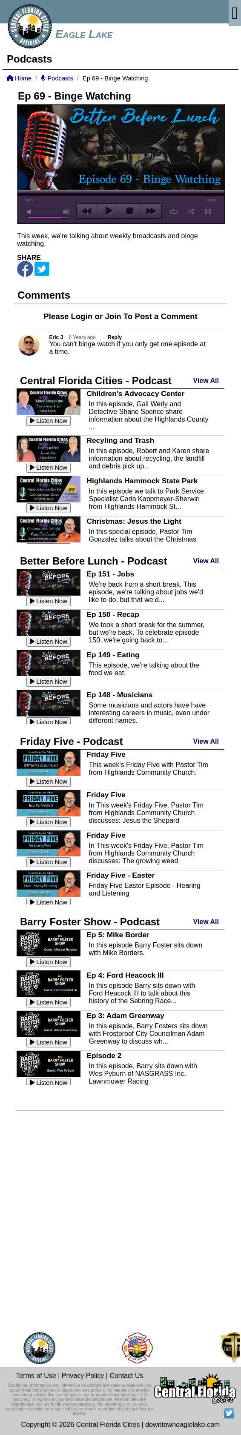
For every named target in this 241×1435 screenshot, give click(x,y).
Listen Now (48, 420)
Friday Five (106, 754)
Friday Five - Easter (120, 875)
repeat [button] (174, 211)
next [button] (151, 211)
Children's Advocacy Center (135, 393)
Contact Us (126, 1375)
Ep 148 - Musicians (119, 694)
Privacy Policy (83, 1375)
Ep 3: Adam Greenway (125, 1015)
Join (113, 316)
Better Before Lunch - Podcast (93, 561)
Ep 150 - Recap (112, 614)
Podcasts (57, 78)
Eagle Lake (83, 34)
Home (19, 78)
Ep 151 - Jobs (110, 574)
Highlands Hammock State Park (142, 480)
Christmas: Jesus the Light (133, 521)
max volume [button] (66, 211)
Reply (115, 337)
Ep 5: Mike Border (117, 934)
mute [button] (30, 211)
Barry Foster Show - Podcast (90, 921)
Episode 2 (103, 1055)
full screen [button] (208, 211)
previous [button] (87, 211)
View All (206, 380)
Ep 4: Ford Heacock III (125, 975)
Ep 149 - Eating (112, 654)
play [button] (108, 211)
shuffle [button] (191, 211)
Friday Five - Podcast (71, 741)
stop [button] (129, 211)
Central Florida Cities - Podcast (96, 380)
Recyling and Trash (120, 440)
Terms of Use (36, 1375)
